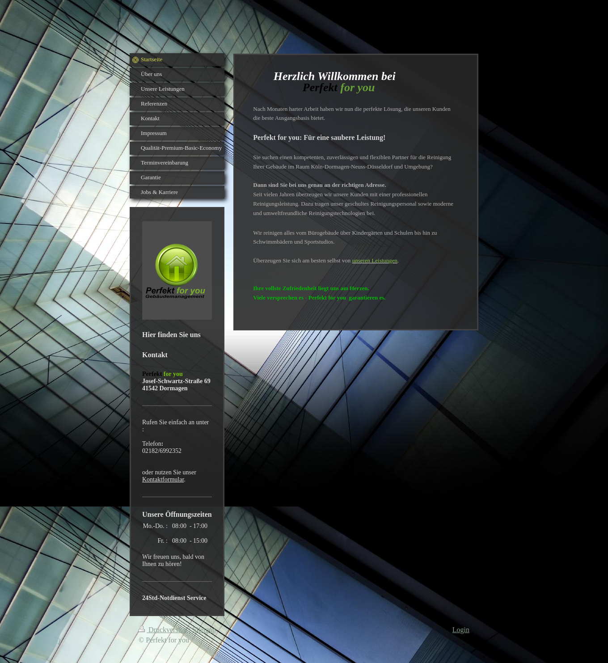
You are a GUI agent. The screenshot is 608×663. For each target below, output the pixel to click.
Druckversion (164, 629)
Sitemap (203, 629)
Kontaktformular (163, 479)
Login (460, 629)
